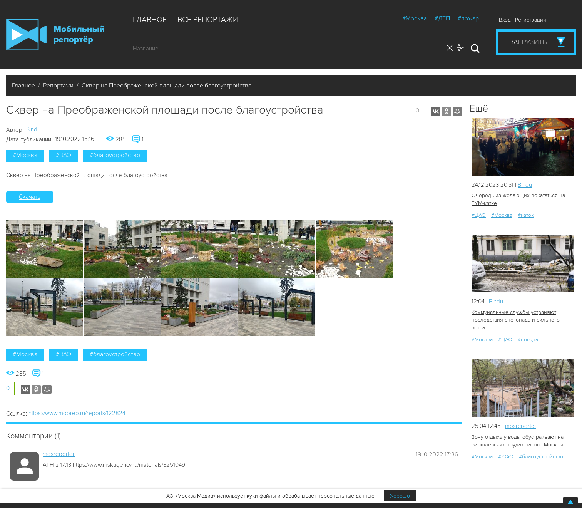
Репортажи (58, 85)
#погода (528, 339)
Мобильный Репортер (55, 34)
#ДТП (442, 18)
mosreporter (59, 454)
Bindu (33, 129)
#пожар (468, 18)
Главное (150, 19)
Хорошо (400, 496)
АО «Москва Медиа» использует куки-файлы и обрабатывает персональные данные (270, 496)
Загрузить (528, 42)
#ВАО (63, 155)
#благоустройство (115, 155)
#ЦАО (479, 215)
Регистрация (530, 20)
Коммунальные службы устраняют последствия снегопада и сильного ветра (516, 320)
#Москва (414, 18)
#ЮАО (505, 456)
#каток (526, 215)
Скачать (29, 196)
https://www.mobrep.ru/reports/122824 (76, 413)
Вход (505, 20)
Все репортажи (207, 19)
